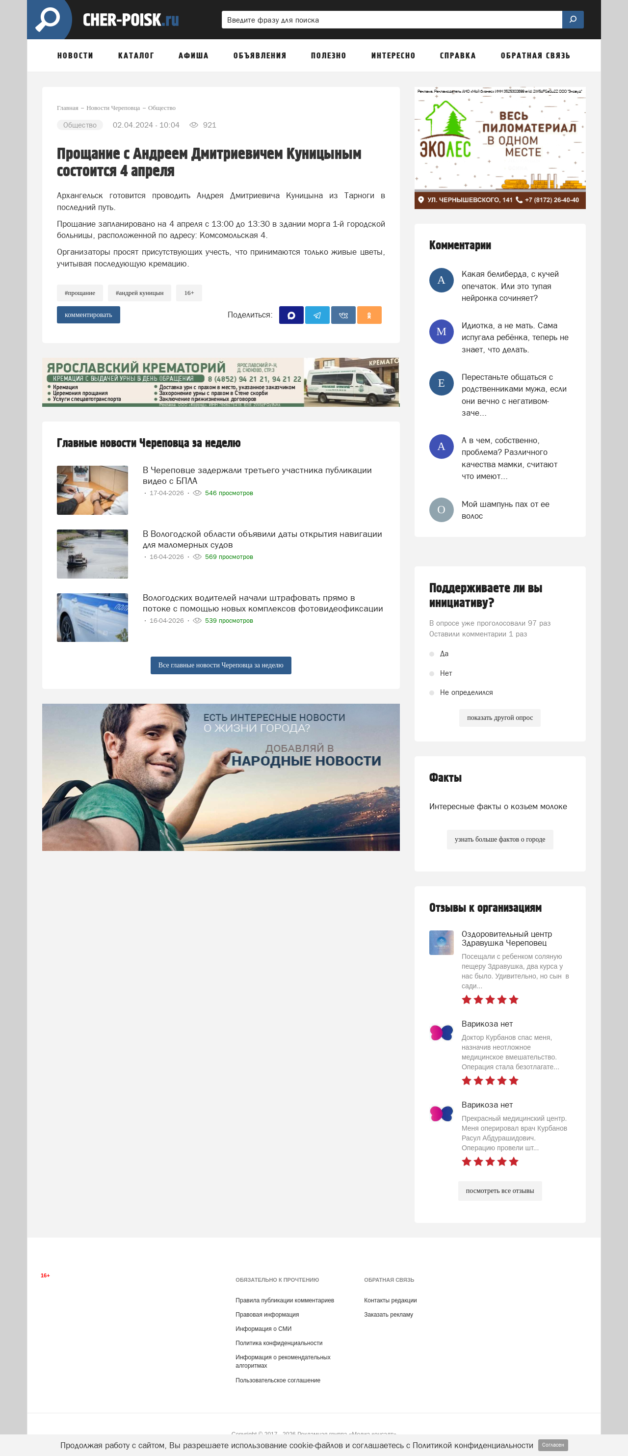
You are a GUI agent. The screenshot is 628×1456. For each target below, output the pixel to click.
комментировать (88, 314)
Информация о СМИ (263, 1328)
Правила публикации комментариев (285, 1300)
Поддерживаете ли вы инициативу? (486, 595)
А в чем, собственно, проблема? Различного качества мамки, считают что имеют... (509, 458)
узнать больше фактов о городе (500, 839)
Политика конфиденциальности (279, 1343)
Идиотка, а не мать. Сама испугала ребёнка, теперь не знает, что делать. (515, 337)
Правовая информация (267, 1314)
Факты (445, 778)
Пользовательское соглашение (278, 1380)
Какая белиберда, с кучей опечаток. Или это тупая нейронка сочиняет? (510, 286)
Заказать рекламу (388, 1314)
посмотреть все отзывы (500, 1190)
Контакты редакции (390, 1300)
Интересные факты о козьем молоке (498, 806)
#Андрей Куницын (140, 292)
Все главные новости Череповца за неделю (221, 665)
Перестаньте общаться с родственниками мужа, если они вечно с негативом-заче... (514, 395)
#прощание (80, 292)
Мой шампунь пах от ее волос (506, 510)
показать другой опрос (500, 717)
